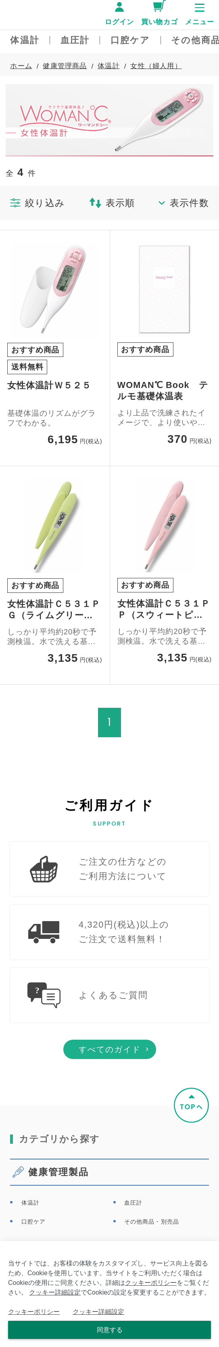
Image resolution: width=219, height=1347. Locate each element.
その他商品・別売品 (151, 1234)
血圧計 (133, 1215)
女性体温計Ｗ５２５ (49, 385)
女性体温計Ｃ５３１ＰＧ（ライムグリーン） (53, 610)
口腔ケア (33, 1234)
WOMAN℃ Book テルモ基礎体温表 (163, 390)
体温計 (109, 66)
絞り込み (37, 203)
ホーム (21, 66)
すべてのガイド (110, 1061)
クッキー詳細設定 (55, 1292)
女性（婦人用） (155, 66)
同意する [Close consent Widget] (110, 1329)
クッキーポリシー (151, 1282)
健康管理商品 (65, 66)
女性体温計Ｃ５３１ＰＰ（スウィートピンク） (164, 609)
